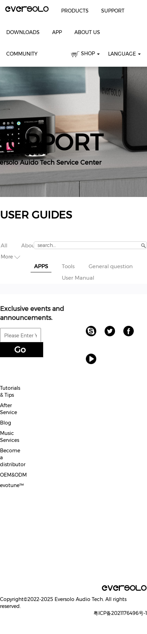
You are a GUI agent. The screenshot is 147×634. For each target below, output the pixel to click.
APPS (41, 266)
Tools (68, 266)
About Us (87, 32)
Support (112, 11)
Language (124, 54)
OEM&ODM (13, 475)
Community (22, 54)
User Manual (78, 277)
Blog (5, 423)
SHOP (85, 54)
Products (75, 11)
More (10, 257)
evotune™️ (12, 485)
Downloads (23, 32)
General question (111, 266)
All (4, 245)
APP (57, 32)
